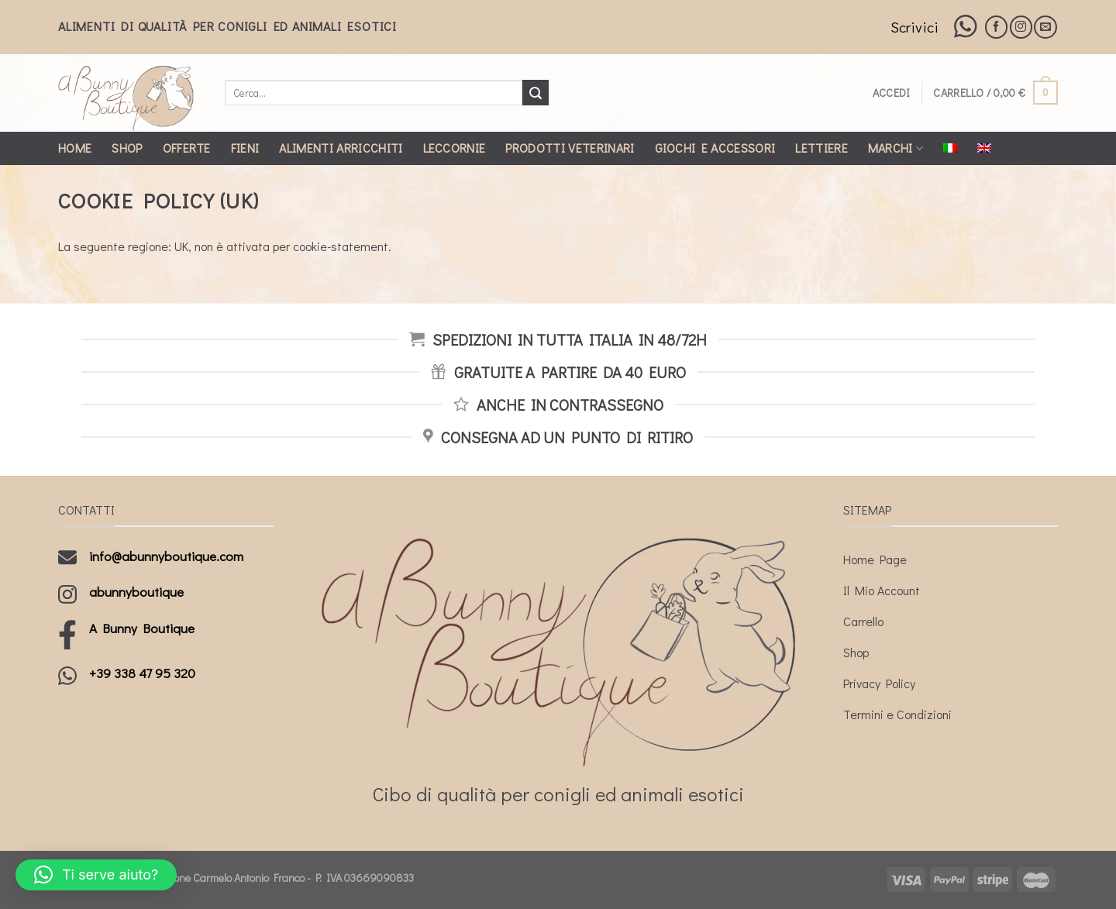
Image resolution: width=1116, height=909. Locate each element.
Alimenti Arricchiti (340, 147)
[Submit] (535, 93)
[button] (96, 874)
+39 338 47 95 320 (142, 673)
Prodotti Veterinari (569, 147)
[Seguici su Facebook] (996, 26)
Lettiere (821, 147)
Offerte (187, 147)
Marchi (895, 147)
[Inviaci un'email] (1045, 26)
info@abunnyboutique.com (166, 556)
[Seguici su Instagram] (1021, 26)
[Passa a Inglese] (984, 148)
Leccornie (454, 147)
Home (74, 147)
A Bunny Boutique (142, 628)
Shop (127, 147)
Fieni (245, 147)
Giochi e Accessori (715, 147)
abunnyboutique (136, 592)
